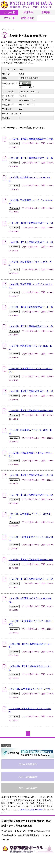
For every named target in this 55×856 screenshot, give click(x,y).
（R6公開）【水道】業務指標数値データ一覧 (31, 223)
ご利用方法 (27, 12)
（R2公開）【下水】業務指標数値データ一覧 (31, 579)
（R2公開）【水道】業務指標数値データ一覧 (31, 559)
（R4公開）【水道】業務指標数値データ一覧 (31, 391)
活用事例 (45, 12)
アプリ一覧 (9, 18)
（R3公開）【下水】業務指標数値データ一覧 (31, 494)
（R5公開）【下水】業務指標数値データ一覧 (31, 326)
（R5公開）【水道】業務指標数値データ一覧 (31, 307)
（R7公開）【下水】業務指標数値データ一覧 (31, 158)
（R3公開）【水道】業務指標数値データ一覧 (31, 475)
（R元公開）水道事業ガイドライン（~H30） (31, 689)
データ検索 (9, 12)
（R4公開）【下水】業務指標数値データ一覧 (31, 410)
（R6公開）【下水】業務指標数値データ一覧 (31, 242)
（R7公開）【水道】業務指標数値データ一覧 (31, 138)
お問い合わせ (27, 18)
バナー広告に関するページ (30, 809)
